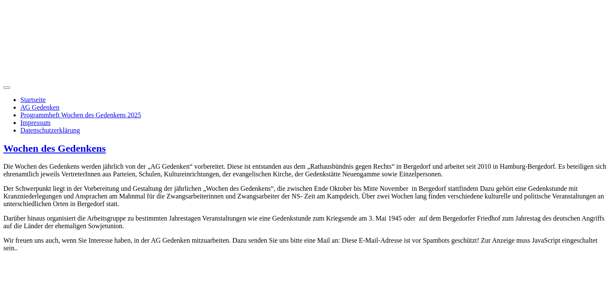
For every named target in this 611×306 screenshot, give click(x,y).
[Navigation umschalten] (6, 87)
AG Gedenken (39, 107)
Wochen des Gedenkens (54, 148)
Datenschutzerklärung (50, 130)
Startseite (33, 99)
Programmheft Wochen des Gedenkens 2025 (80, 115)
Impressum (35, 122)
